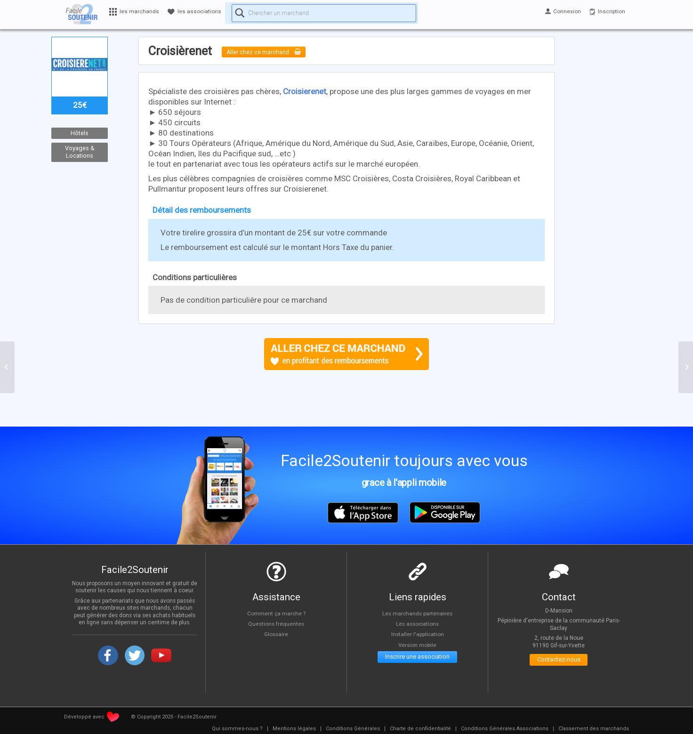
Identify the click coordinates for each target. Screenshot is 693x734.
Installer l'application (417, 634)
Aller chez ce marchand (272, 52)
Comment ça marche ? (276, 613)
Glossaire (276, 634)
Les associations (417, 624)
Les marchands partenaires (417, 613)
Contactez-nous (558, 661)
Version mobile (417, 645)
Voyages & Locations (80, 152)
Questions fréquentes (276, 624)
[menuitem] (237, 728)
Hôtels (80, 133)
